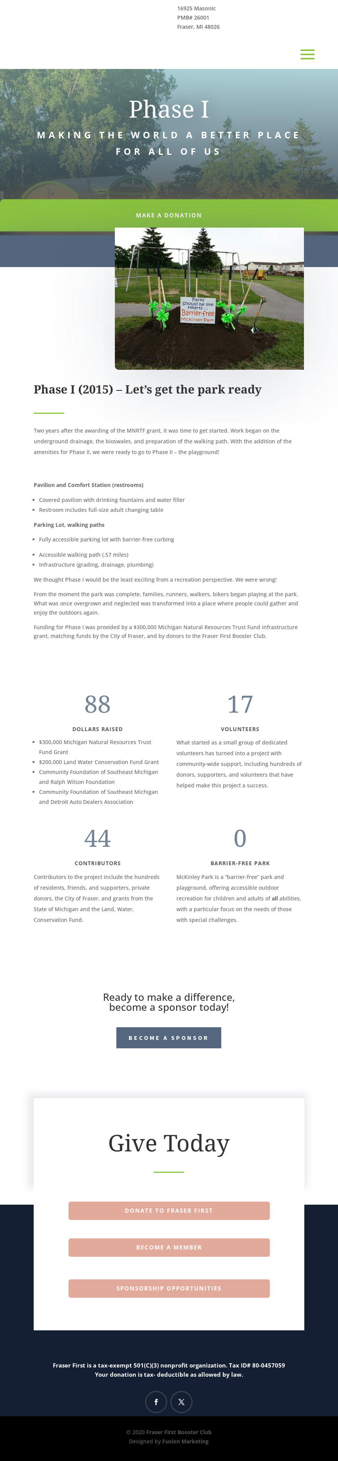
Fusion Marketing (185, 1441)
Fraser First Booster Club (179, 1432)
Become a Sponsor (169, 1037)
